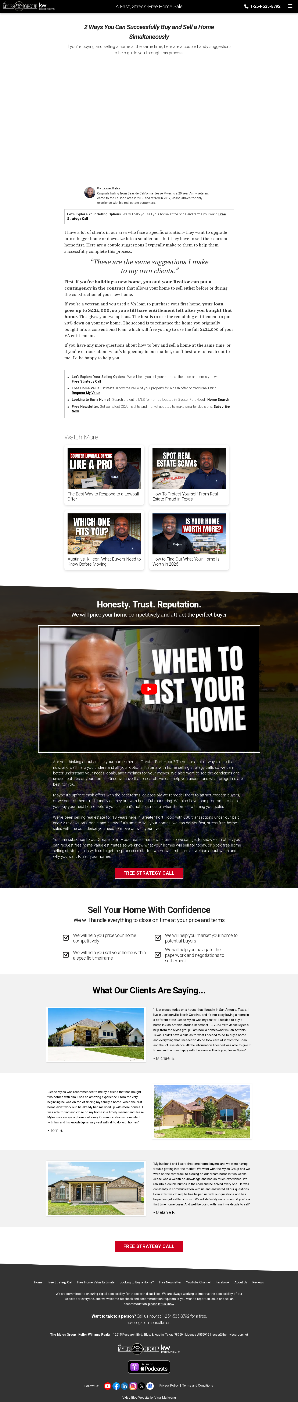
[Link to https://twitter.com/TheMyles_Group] (141, 1386)
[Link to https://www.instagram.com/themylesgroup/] (133, 1386)
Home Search (218, 400)
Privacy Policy (169, 1385)
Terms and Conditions (197, 1385)
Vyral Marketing (165, 1397)
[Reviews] (258, 1282)
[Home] (27, 6)
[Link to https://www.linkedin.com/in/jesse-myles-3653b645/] (124, 1386)
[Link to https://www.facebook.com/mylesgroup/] (116, 1386)
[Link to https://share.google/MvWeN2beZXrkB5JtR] (150, 1386)
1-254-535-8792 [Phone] (262, 6)
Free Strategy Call (86, 381)
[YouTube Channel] (198, 1282)
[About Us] (240, 1282)
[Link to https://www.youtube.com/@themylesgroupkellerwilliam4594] (107, 1386)
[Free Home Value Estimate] (96, 1282)
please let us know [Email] (161, 1304)
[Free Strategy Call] (60, 1282)
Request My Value (86, 393)
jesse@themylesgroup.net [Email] (230, 1334)
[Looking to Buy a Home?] (137, 1282)
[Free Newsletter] (170, 1282)
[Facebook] (222, 1282)
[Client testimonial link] (96, 1034)
